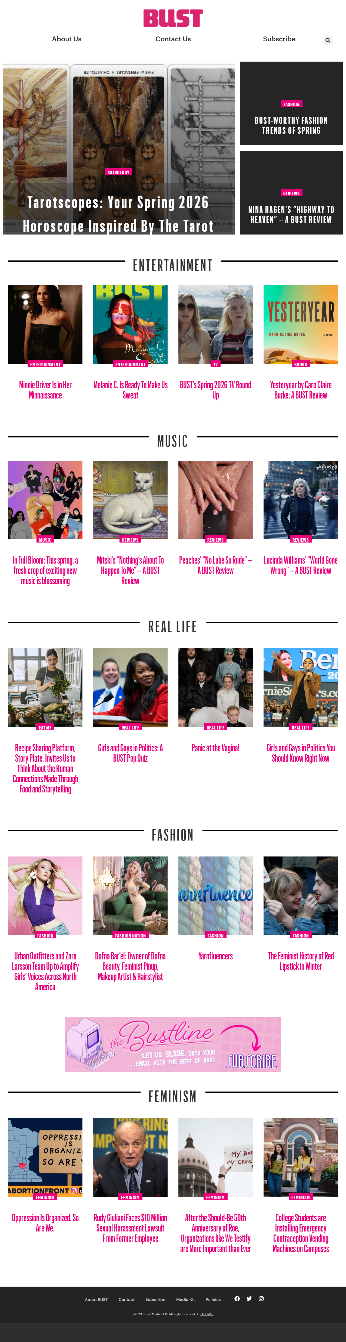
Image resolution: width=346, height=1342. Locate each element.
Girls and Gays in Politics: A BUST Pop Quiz (130, 751)
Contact (127, 1299)
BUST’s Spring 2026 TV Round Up (215, 387)
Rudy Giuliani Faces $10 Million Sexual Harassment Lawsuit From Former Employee (130, 1226)
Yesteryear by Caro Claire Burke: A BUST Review (301, 387)
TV (215, 363)
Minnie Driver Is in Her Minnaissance (45, 387)
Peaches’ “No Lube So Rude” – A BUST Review (215, 563)
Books (300, 363)
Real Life (130, 727)
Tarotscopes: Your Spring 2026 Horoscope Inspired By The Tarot (119, 196)
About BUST (96, 1299)
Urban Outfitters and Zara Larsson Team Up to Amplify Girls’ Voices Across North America (45, 969)
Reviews (291, 192)
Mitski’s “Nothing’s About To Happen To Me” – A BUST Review (130, 568)
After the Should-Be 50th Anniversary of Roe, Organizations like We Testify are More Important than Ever (215, 1231)
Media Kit (185, 1299)
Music (173, 437)
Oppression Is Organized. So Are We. (45, 1220)
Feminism (173, 1093)
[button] (328, 40)
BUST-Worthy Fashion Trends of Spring (291, 123)
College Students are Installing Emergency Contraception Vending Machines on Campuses (301, 1231)
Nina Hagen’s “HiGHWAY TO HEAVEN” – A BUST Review (291, 212)
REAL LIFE (173, 623)
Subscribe (155, 1299)
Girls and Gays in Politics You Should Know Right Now (301, 751)
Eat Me (45, 727)
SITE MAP (207, 1314)
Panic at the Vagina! (216, 745)
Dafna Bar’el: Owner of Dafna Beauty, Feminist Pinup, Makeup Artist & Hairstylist (130, 964)
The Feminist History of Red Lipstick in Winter (301, 959)
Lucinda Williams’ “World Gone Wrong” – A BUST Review (301, 563)
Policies (213, 1299)
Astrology (118, 149)
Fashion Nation (130, 935)
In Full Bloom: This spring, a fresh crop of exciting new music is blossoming (45, 568)
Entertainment (173, 262)
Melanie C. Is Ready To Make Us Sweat (131, 387)
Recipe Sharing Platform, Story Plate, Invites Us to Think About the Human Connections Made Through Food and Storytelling (45, 766)
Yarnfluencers (215, 953)
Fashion (292, 103)
